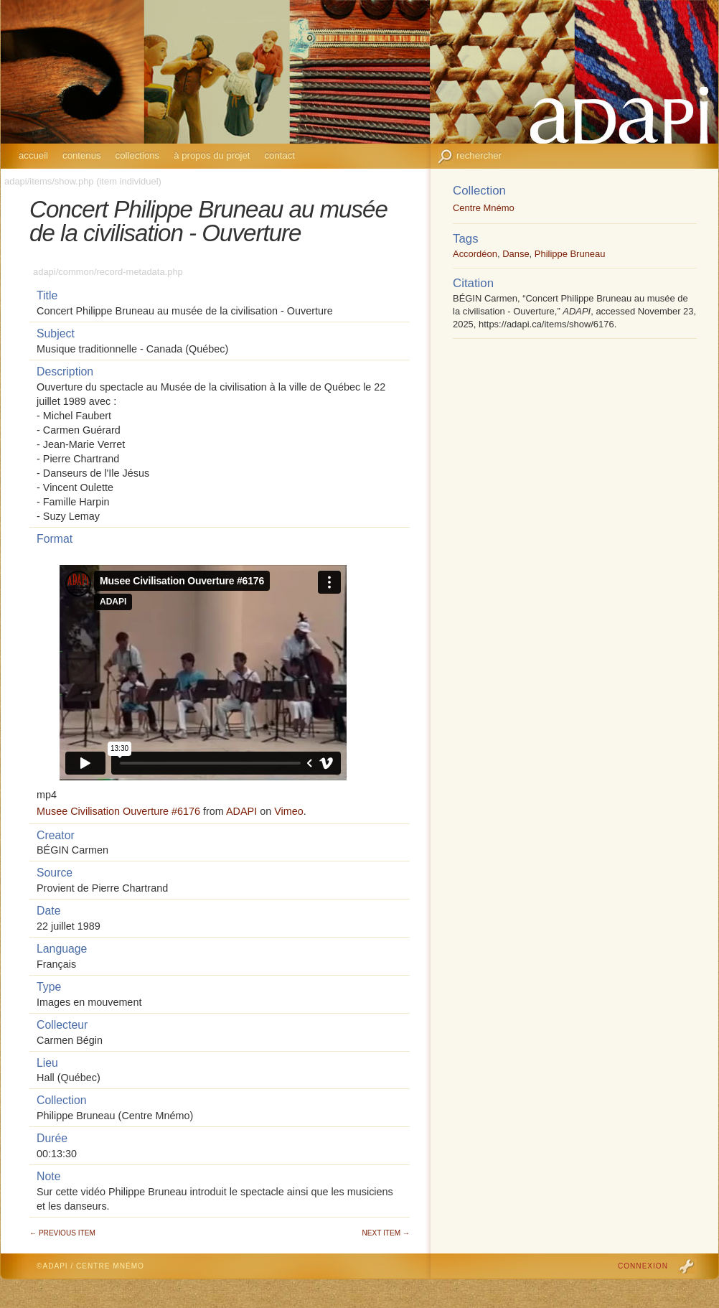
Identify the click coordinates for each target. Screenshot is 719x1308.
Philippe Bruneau (570, 253)
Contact (279, 155)
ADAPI (241, 811)
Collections (138, 155)
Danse (515, 253)
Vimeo (289, 811)
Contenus (81, 155)
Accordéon (475, 253)
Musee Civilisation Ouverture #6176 (118, 811)
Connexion (643, 1266)
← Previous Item (62, 1233)
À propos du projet (212, 155)
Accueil (33, 155)
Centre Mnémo (483, 207)
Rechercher (479, 155)
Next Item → (386, 1233)
